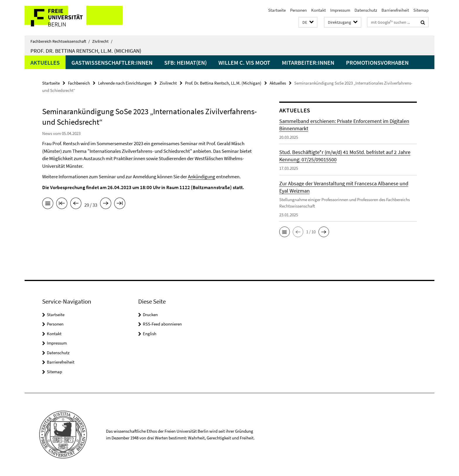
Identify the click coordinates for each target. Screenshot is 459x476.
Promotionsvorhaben (377, 62)
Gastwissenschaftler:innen (112, 62)
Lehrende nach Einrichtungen (124, 83)
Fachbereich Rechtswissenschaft (60, 41)
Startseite (277, 10)
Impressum (340, 10)
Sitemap (421, 10)
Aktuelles (45, 62)
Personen (298, 10)
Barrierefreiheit (395, 10)
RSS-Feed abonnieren (162, 324)
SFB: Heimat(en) (185, 62)
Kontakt (318, 10)
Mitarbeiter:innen (308, 62)
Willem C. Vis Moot (244, 62)
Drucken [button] (150, 314)
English (149, 333)
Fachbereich (79, 83)
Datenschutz (365, 10)
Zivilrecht (102, 41)
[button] (308, 22)
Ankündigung (201, 176)
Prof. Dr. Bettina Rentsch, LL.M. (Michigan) (85, 50)
